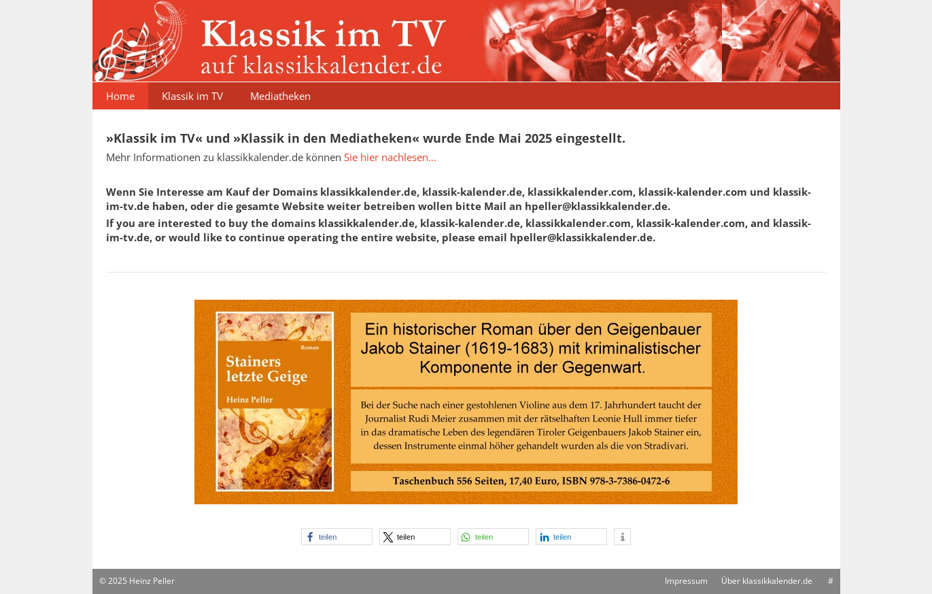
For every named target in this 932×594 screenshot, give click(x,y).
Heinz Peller (152, 581)
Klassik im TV (192, 96)
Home (120, 96)
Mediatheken (280, 96)
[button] (337, 536)
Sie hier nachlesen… (390, 157)
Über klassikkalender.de (766, 581)
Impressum (686, 581)
